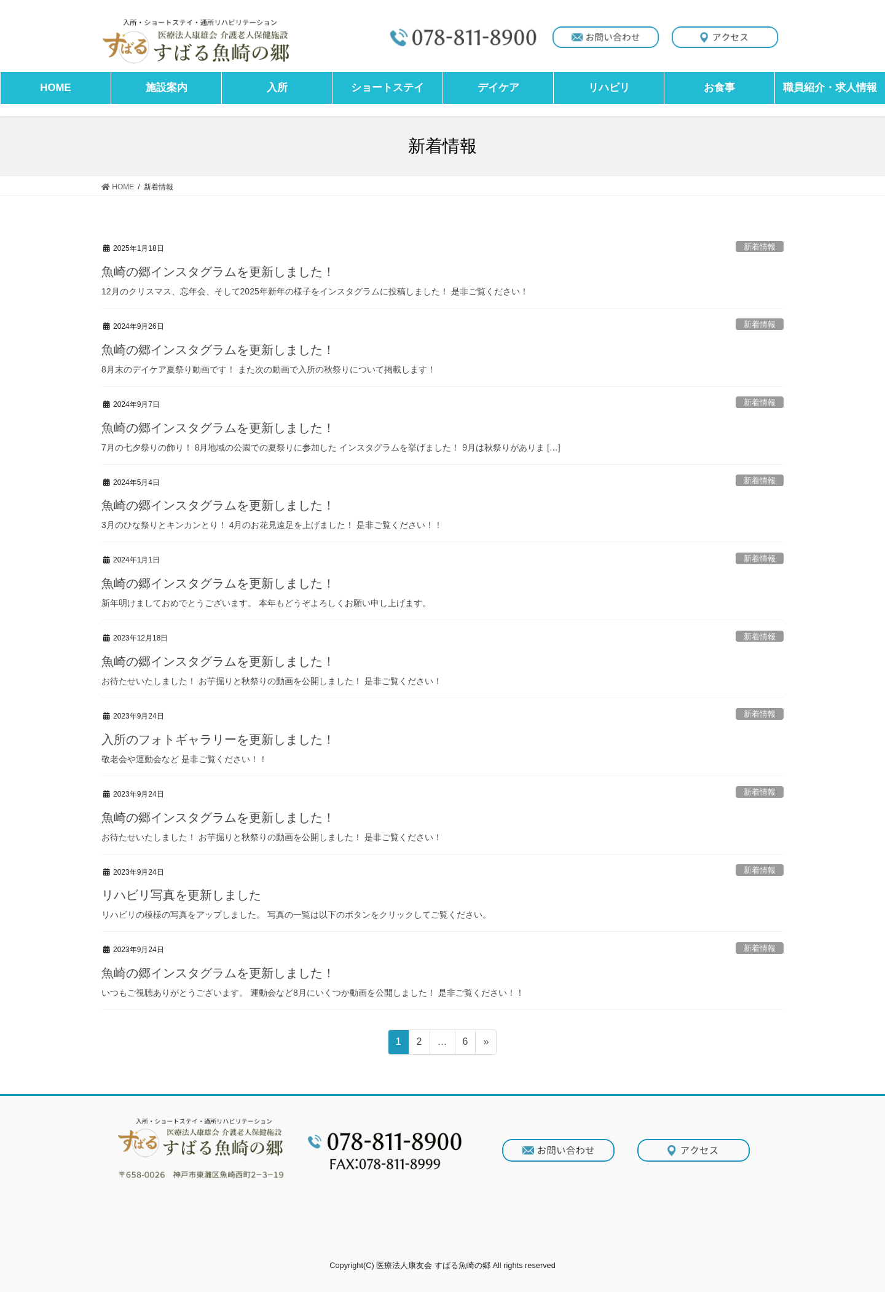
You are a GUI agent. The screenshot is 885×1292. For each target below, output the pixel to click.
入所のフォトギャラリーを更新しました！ (218, 739)
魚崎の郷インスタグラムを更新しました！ (218, 271)
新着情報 (760, 246)
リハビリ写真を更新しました (181, 895)
